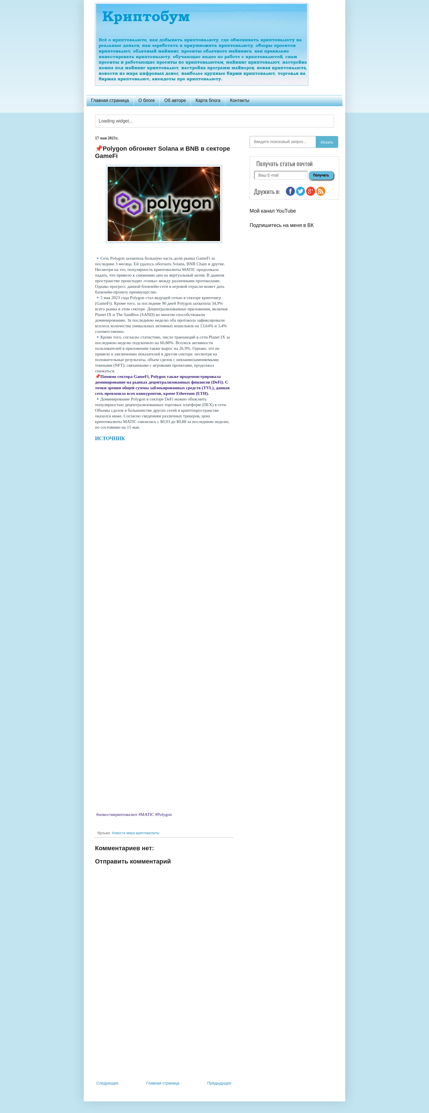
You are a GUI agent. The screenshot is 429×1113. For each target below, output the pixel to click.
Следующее (107, 1083)
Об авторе (175, 100)
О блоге (146, 100)
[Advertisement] (164, 1033)
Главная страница (110, 100)
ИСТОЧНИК (110, 438)
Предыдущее (219, 1083)
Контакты (239, 100)
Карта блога (207, 100)
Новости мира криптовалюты (135, 833)
